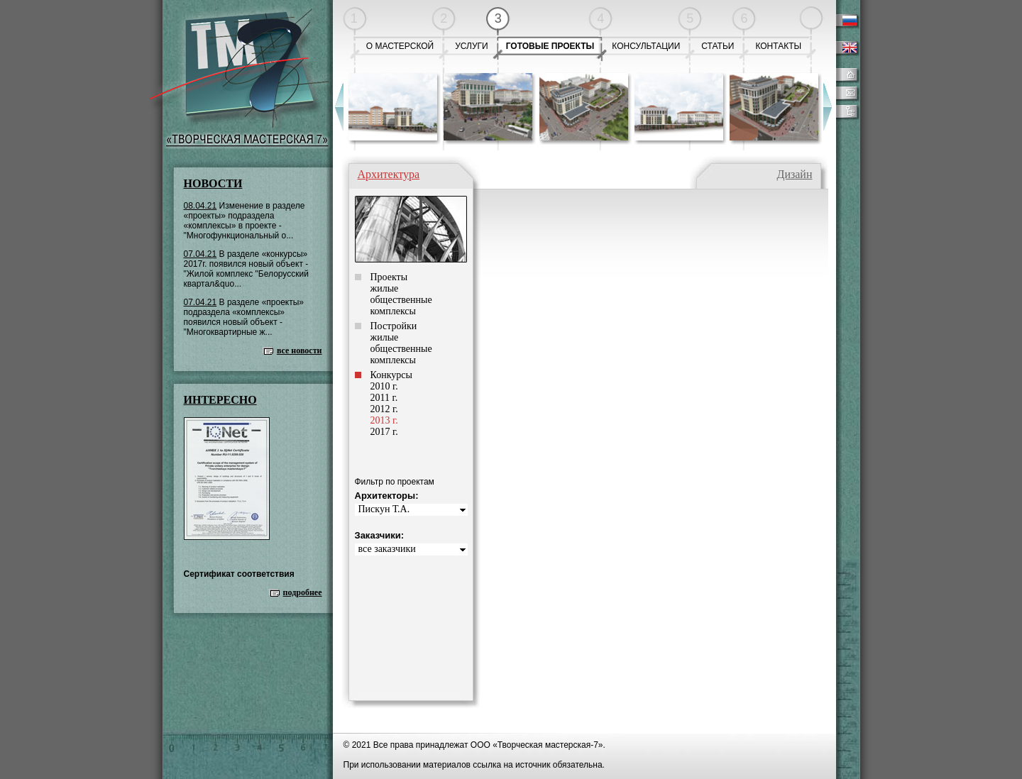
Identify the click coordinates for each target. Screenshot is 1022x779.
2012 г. (384, 409)
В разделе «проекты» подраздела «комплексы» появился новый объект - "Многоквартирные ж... (244, 317)
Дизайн (794, 174)
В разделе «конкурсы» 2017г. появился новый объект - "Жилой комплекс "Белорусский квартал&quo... (246, 269)
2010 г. (384, 386)
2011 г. (384, 397)
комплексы (393, 311)
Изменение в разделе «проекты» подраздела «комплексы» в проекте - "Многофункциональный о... (244, 221)
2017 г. (384, 431)
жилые (384, 288)
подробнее (302, 592)
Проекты (389, 277)
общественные (401, 299)
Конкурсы (391, 375)
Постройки (393, 326)
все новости (299, 350)
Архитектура (389, 174)
